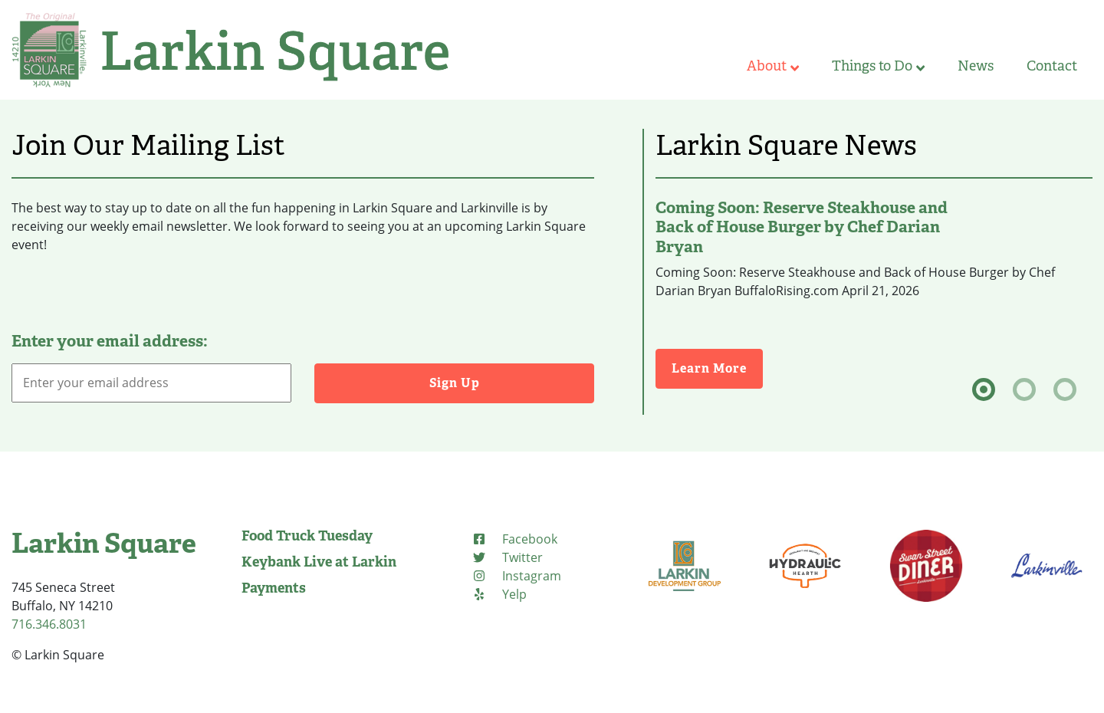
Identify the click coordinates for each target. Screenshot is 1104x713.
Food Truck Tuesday (307, 536)
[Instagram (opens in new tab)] (516, 575)
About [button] (773, 66)
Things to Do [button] (878, 66)
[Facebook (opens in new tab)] (514, 539)
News (976, 66)
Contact (1052, 66)
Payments (274, 588)
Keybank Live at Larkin (319, 562)
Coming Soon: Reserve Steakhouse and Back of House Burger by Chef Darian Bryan (802, 227)
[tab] (983, 389)
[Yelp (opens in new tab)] (499, 594)
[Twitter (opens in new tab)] (507, 557)
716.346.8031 (49, 624)
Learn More (717, 367)
